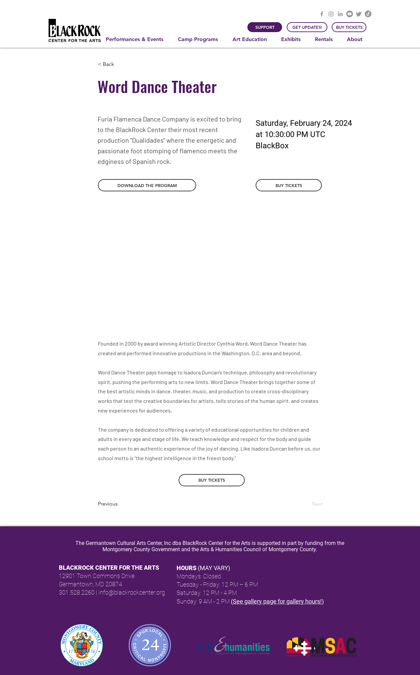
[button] (137, 39)
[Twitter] (359, 14)
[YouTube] (349, 14)
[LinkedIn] (340, 14)
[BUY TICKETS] (349, 27)
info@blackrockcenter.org (132, 592)
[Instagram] (331, 14)
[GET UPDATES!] (307, 27)
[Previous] (120, 503)
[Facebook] (321, 14)
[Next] (306, 503)
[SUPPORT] (264, 27)
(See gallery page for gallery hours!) (277, 601)
